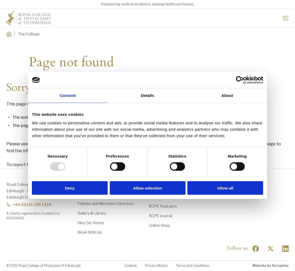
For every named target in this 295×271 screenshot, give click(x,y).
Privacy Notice (156, 266)
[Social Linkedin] (285, 248)
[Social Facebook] (255, 248)
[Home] (9, 34)
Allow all (225, 188)
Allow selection (147, 188)
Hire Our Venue (91, 222)
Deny (70, 188)
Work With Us (90, 232)
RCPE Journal (160, 215)
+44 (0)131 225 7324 (28, 204)
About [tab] (227, 95)
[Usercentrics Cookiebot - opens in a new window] (240, 80)
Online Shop (159, 225)
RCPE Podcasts (163, 206)
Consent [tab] (68, 95)
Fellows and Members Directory (106, 203)
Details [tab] (147, 95)
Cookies (131, 266)
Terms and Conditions (192, 266)
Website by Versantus (270, 266)
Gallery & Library (92, 213)
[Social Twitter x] (270, 248)
